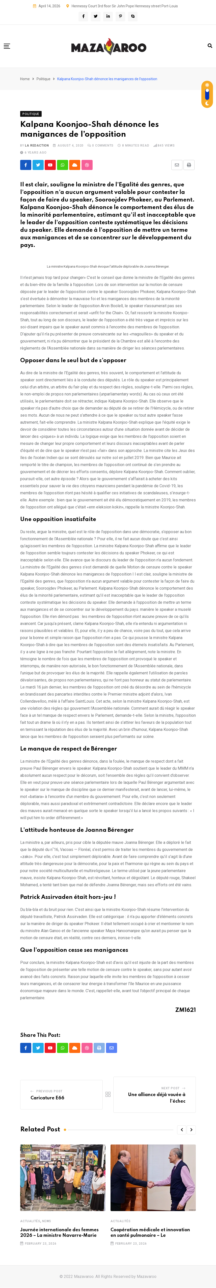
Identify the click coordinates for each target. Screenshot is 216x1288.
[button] (181, 1130)
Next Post (170, 1088)
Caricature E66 (47, 1098)
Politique (43, 79)
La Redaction (37, 145)
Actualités (30, 1221)
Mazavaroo (146, 1276)
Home (25, 79)
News (46, 1221)
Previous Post (49, 1091)
